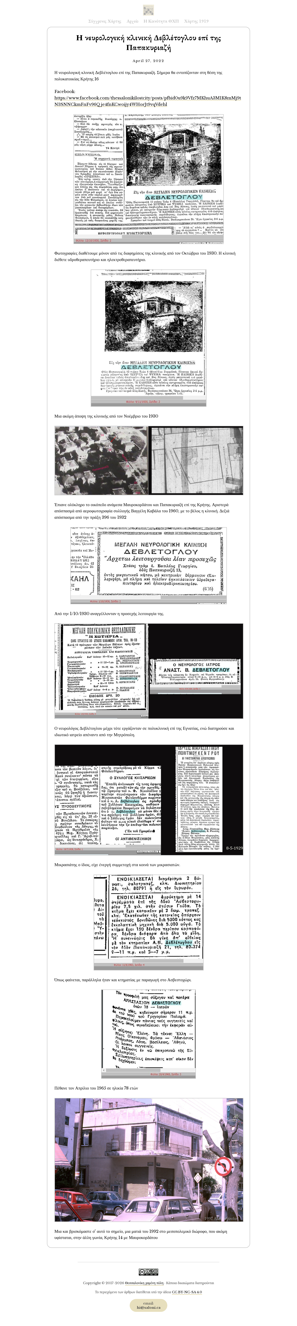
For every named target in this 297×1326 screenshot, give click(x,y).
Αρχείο (132, 21)
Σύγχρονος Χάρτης (104, 21)
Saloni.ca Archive (148, 6)
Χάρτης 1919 (196, 21)
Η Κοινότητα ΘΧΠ (161, 21)
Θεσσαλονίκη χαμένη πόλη (144, 1283)
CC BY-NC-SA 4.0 (187, 1292)
